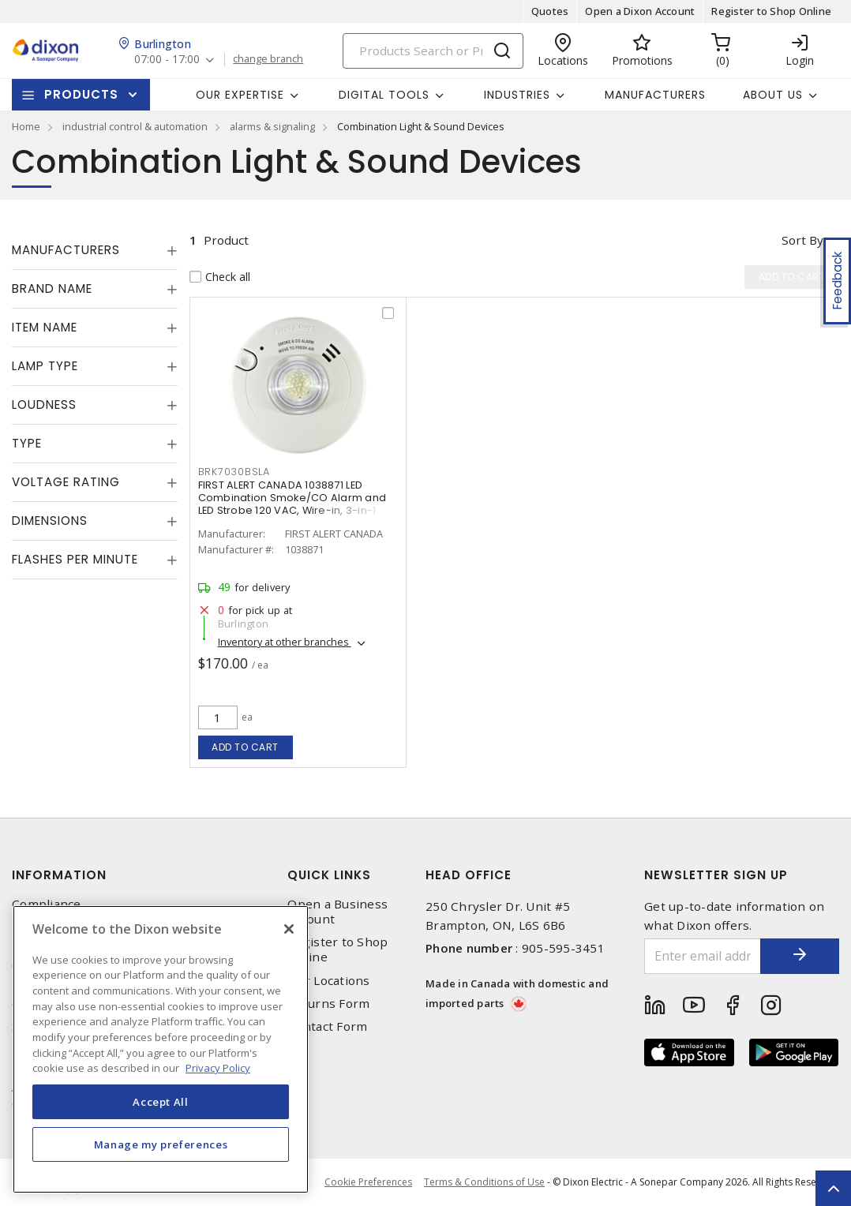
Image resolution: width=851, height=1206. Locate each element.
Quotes (550, 11)
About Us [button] (773, 95)
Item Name (44, 327)
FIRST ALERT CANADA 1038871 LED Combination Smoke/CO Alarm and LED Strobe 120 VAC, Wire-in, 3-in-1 (292, 497)
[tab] (95, 250)
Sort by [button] (802, 240)
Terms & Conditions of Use (484, 1182)
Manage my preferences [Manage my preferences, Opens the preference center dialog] (161, 1144)
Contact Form (327, 1026)
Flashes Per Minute (75, 559)
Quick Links (329, 875)
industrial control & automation (135, 126)
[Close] (289, 929)
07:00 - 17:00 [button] (167, 59)
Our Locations (328, 980)
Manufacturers (655, 95)
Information (59, 875)
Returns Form (328, 1003)
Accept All (161, 1102)
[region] (161, 1049)
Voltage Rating (66, 482)
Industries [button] (517, 95)
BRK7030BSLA (234, 471)
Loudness (44, 404)
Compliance (46, 904)
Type (27, 443)
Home (26, 126)
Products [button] (81, 94)
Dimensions (50, 520)
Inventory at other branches (284, 642)
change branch (268, 59)
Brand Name (52, 288)
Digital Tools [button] (384, 95)
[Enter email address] (702, 956)
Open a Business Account (337, 912)
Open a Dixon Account (640, 11)
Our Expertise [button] (240, 95)
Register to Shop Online (771, 11)
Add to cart (245, 747)
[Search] (433, 51)
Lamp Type (45, 366)
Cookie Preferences (368, 1182)
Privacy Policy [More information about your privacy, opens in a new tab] (218, 1068)
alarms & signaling (272, 126)
